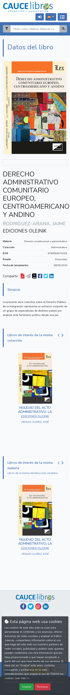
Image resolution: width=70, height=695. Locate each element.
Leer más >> (22, 678)
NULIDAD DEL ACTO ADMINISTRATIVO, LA (35, 409)
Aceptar (26, 687)
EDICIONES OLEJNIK (25, 231)
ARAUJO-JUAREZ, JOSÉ (35, 422)
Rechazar (42, 687)
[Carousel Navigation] (61, 335)
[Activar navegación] (62, 17)
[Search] (34, 28)
